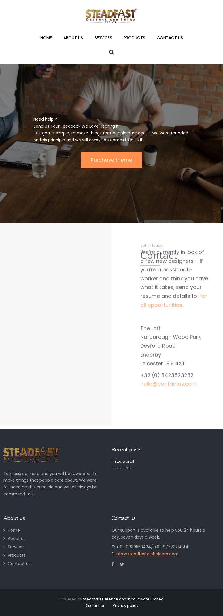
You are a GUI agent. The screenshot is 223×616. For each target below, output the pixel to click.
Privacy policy (125, 605)
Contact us (19, 563)
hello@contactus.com (168, 347)
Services (16, 547)
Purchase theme (111, 160)
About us (17, 538)
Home (14, 530)
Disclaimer (95, 605)
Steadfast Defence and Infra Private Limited (123, 599)
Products (17, 555)
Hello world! (123, 461)
